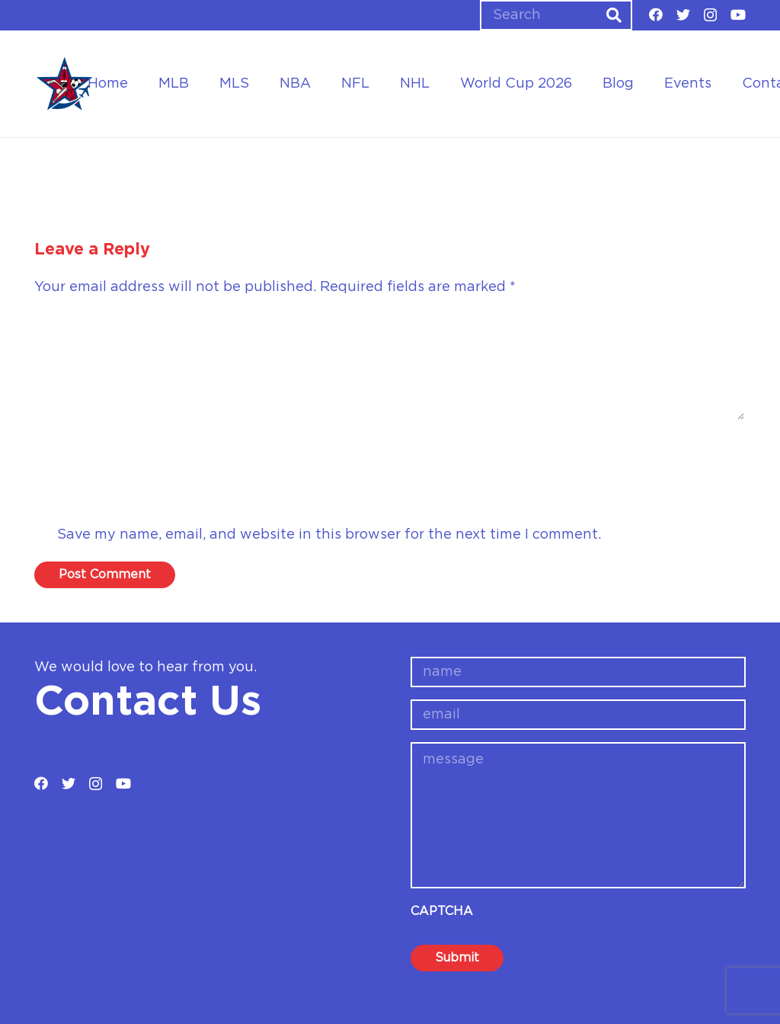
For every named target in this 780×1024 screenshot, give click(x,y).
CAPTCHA (442, 911)
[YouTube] (738, 14)
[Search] (556, 15)
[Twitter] (683, 14)
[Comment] (390, 366)
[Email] (390, 494)
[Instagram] (710, 15)
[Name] (390, 450)
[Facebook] (656, 14)
